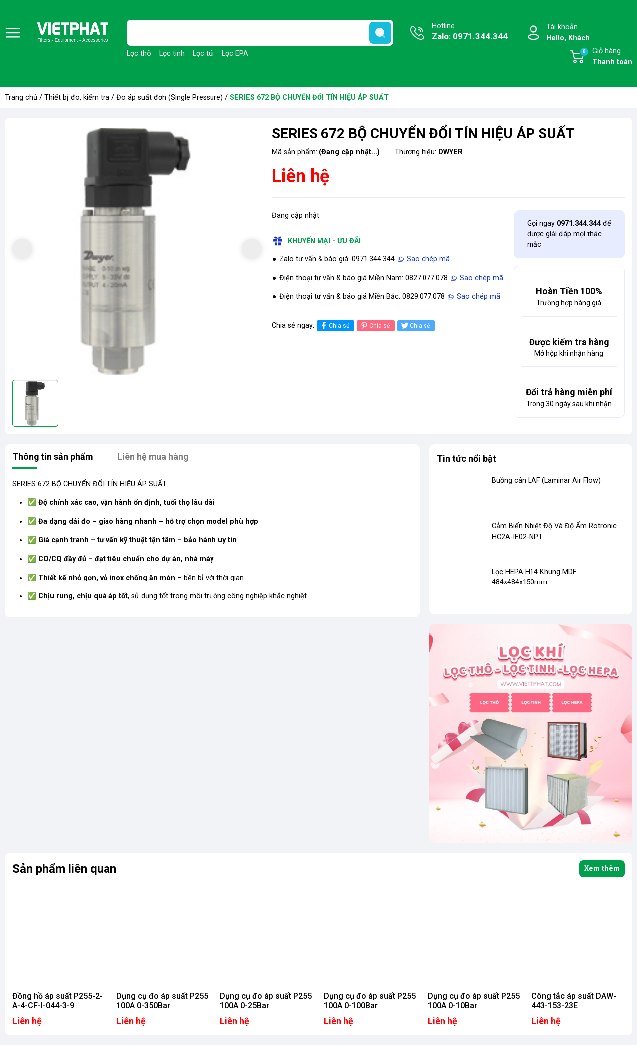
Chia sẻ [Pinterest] (374, 325)
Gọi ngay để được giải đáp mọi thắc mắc (569, 234)
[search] (380, 33)
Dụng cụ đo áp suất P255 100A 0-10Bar (474, 1000)
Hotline (470, 32)
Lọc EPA (235, 53)
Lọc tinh (172, 53)
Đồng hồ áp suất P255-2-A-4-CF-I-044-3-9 (57, 1000)
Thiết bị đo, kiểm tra (76, 97)
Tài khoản (568, 33)
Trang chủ (21, 97)
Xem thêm (602, 868)
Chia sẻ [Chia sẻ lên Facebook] (334, 325)
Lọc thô (139, 53)
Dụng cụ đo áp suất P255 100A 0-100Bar (370, 1000)
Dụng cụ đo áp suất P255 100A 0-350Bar (162, 1000)
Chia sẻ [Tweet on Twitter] (415, 325)
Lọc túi (203, 53)
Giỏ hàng (605, 57)
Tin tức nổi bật (466, 458)
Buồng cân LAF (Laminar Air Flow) (546, 480)
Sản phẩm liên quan (64, 869)
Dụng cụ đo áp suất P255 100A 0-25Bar (266, 1000)
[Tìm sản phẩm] (260, 33)
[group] (137, 250)
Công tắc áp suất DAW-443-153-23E (573, 1000)
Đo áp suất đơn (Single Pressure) (169, 97)
